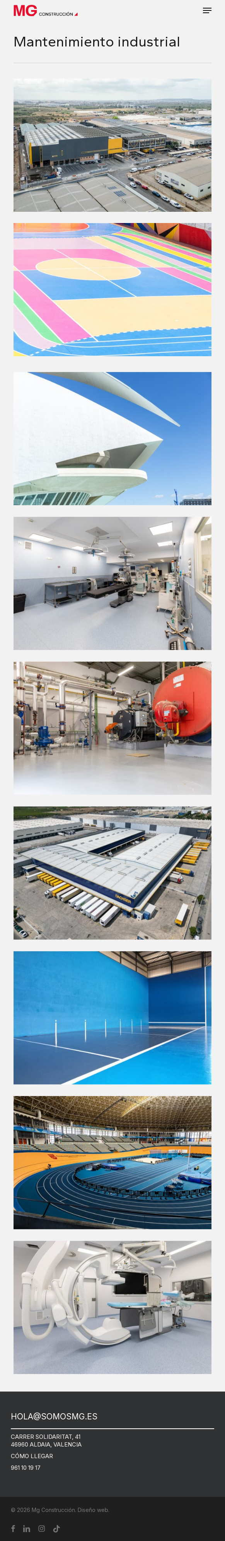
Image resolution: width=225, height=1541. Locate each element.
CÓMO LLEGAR (32, 1456)
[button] (207, 10)
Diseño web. (93, 1510)
